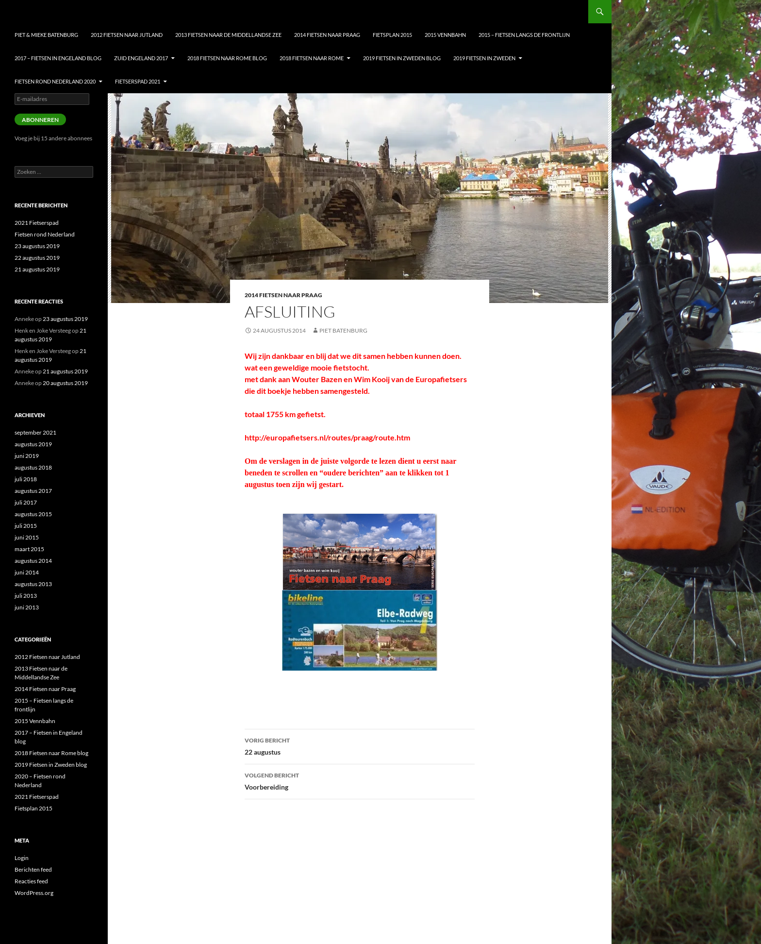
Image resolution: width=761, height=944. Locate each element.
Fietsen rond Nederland (45, 234)
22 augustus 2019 (37, 257)
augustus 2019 (33, 444)
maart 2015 (29, 549)
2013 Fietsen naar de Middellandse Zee (228, 35)
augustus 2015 (33, 514)
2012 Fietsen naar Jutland (127, 35)
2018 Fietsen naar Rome (312, 58)
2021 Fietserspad (37, 222)
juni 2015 (27, 537)
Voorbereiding (360, 780)
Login (22, 857)
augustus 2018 (33, 467)
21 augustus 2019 (37, 269)
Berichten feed (33, 869)
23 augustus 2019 (37, 246)
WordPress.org (34, 892)
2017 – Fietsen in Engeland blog (58, 58)
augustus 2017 (33, 490)
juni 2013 (27, 607)
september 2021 (35, 432)
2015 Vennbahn (445, 35)
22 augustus (360, 745)
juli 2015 (26, 525)
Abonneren (40, 119)
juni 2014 (27, 572)
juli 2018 (26, 479)
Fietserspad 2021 (137, 81)
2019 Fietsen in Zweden (484, 58)
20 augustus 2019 (65, 383)
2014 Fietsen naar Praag (327, 35)
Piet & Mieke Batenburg (46, 35)
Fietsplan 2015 (392, 35)
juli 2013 (26, 595)
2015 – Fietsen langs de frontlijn (524, 35)
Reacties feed (31, 881)
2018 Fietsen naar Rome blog (227, 58)
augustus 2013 (33, 584)
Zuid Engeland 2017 (141, 58)
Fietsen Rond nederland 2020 (55, 81)
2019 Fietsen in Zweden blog (402, 58)
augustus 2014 (33, 560)
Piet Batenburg (343, 330)
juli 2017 (26, 502)
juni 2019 (27, 455)
